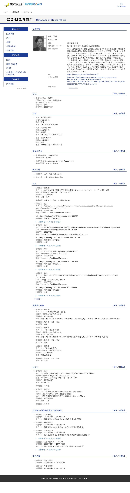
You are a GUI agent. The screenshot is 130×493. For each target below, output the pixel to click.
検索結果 (16, 12)
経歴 (9, 42)
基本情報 (10, 34)
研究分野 (10, 50)
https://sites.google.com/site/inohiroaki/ (83, 74)
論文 (9, 60)
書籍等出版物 (12, 64)
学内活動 (10, 84)
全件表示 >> (38, 299)
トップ (5, 12)
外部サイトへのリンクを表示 (48, 222)
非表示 (121, 93)
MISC (9, 68)
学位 (9, 38)
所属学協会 (11, 46)
